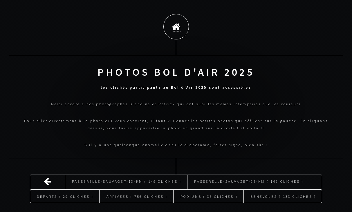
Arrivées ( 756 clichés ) (137, 193)
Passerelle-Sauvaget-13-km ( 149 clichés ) (126, 178)
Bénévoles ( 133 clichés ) (283, 193)
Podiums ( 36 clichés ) (209, 193)
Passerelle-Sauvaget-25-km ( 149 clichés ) (249, 178)
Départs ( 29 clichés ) (65, 193)
